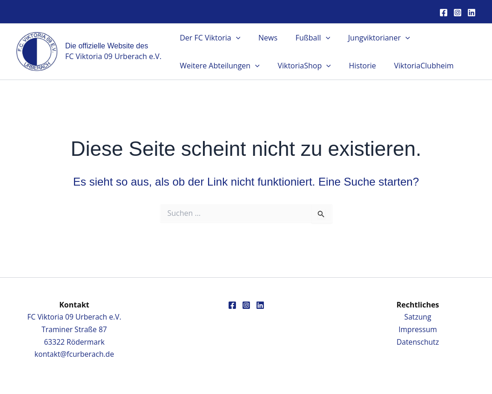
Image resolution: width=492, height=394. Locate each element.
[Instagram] (457, 12)
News (263, 38)
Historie (354, 65)
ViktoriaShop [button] (299, 66)
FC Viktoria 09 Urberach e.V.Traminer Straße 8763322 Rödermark (74, 329)
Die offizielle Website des (106, 46)
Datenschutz (417, 341)
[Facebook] (443, 12)
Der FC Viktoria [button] (208, 38)
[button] (234, 38)
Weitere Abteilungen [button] (218, 66)
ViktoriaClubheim (413, 65)
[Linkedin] (471, 12)
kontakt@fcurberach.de (74, 354)
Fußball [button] (305, 38)
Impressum (417, 329)
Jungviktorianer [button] (368, 38)
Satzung (417, 317)
